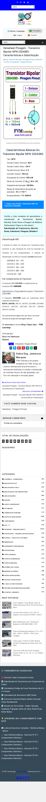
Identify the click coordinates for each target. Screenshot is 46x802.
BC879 (4, 304)
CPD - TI (7, 525)
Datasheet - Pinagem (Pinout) (22, 62)
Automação (8, 508)
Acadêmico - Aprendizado (13, 479)
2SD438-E (11, 264)
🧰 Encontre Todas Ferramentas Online (17, 677)
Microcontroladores (12, 575)
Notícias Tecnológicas (12, 580)
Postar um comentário (13, 423)
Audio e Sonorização (11, 504)
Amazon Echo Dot (10, 483)
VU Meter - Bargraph (11, 592)
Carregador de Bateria (12, 513)
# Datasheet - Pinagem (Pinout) (26, 344)
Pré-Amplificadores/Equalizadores (17, 588)
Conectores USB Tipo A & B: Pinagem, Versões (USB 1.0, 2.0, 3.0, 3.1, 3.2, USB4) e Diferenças (28, 653)
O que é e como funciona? (13, 584)
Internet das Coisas (11, 567)
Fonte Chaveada (10, 554)
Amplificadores (10, 496)
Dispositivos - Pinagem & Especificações (19, 534)
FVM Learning (21, 771)
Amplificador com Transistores (16, 492)
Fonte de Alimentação (12, 559)
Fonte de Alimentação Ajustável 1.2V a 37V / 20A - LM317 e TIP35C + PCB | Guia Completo (28, 633)
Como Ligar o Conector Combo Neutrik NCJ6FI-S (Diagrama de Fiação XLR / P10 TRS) (27, 643)
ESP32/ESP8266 (9, 550)
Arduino (7, 500)
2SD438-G (11, 271)
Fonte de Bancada (10, 563)
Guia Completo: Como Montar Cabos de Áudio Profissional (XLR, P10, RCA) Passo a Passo (28, 605)
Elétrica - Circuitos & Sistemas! (16, 538)
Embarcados (8, 542)
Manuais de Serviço (11, 571)
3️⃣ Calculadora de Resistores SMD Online (18, 695)
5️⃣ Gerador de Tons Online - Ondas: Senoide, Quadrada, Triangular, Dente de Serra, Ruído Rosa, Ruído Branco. (21, 709)
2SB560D (17, 286)
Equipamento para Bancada (14, 546)
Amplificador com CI (11, 487)
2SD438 (10, 274)
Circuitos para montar (12, 517)
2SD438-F (11, 267)
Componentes (9, 521)
